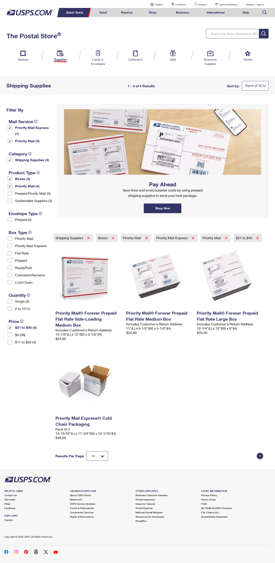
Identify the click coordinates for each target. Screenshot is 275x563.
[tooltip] (36, 121)
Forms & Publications (82, 508)
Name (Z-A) (253, 85)
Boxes (103, 238)
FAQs (7, 503)
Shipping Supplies (69, 238)
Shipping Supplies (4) (32, 160)
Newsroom (76, 499)
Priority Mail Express (30, 246)
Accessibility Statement (214, 516)
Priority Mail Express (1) (32, 130)
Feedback (9, 508)
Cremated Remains (30, 275)
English (155, 4)
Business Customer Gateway (152, 495)
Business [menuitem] (182, 12)
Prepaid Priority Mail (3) (32, 193)
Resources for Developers (150, 516)
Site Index (9, 499)
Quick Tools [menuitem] (74, 12)
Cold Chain (23, 282)
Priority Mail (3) (27, 141)
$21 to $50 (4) (26, 327)
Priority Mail (24, 238)
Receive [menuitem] (127, 12)
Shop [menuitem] (152, 12)
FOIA (204, 503)
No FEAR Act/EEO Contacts (216, 508)
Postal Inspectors (145, 499)
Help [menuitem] (246, 12)
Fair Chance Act (210, 512)
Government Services (82, 512)
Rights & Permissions (82, 516)
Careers (8, 520)
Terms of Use (208, 499)
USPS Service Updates (82, 503)
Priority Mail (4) (27, 186)
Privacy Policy (209, 495)
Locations (181, 4)
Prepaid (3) (23, 219)
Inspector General (145, 503)
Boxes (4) (22, 179)
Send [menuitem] (103, 12)
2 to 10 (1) (22, 308)
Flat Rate (22, 253)
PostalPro (141, 521)
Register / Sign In (255, 4)
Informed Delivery (228, 4)
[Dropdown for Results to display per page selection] (97, 456)
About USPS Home (80, 495)
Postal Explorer (144, 508)
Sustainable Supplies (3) (33, 201)
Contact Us (10, 495)
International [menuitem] (216, 12)
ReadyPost (23, 268)
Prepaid (21, 260)
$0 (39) (20, 335)
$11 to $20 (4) (25, 342)
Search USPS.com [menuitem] (264, 12)
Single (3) (22, 301)
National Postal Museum (149, 512)
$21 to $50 (244, 238)
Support (203, 4)
